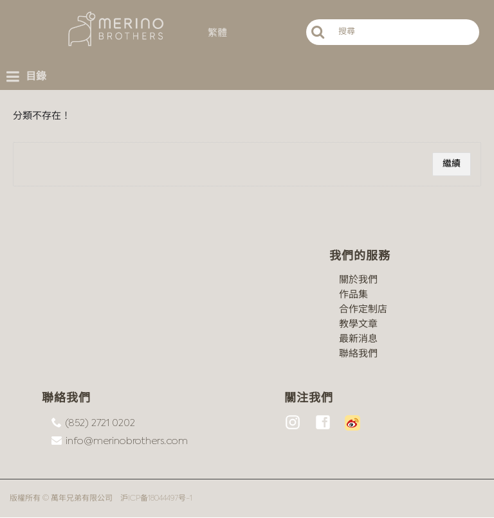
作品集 (353, 294)
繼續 (452, 163)
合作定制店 (363, 309)
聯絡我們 (358, 354)
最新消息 (358, 339)
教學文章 (358, 324)
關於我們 (358, 280)
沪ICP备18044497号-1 (156, 499)
